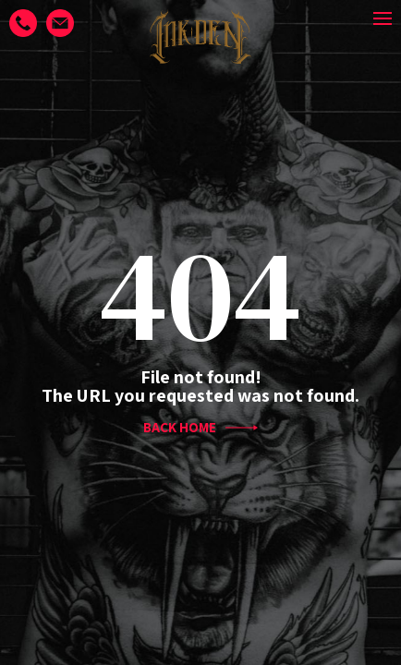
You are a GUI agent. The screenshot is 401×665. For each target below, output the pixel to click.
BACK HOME (200, 427)
